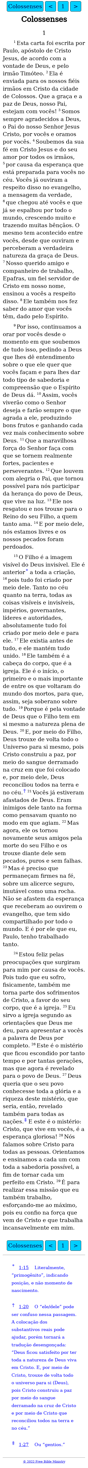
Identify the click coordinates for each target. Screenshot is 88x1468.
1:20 (24, 1306)
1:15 (24, 1267)
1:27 (24, 1444)
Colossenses (25, 6)
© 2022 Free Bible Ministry (44, 1461)
